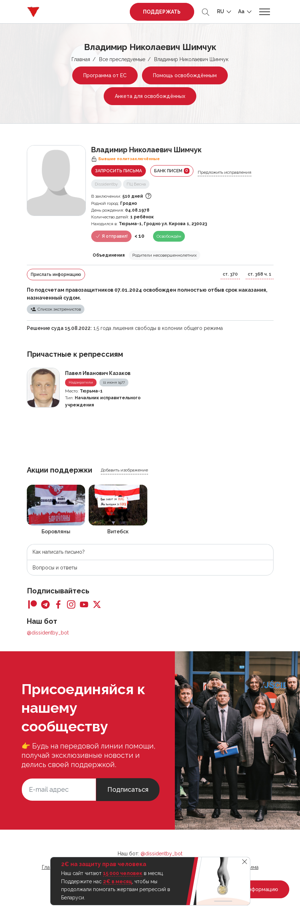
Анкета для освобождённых (150, 96)
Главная (81, 59)
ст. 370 (230, 274)
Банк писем (172, 171)
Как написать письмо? (59, 552)
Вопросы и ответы (55, 567)
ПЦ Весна (136, 184)
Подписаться (127, 789)
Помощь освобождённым (185, 75)
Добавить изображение (124, 470)
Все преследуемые (122, 59)
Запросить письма (118, 170)
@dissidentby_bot (48, 633)
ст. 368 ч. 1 (259, 274)
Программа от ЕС (105, 75)
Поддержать (162, 12)
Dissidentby (106, 184)
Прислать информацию (56, 274)
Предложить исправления (224, 172)
